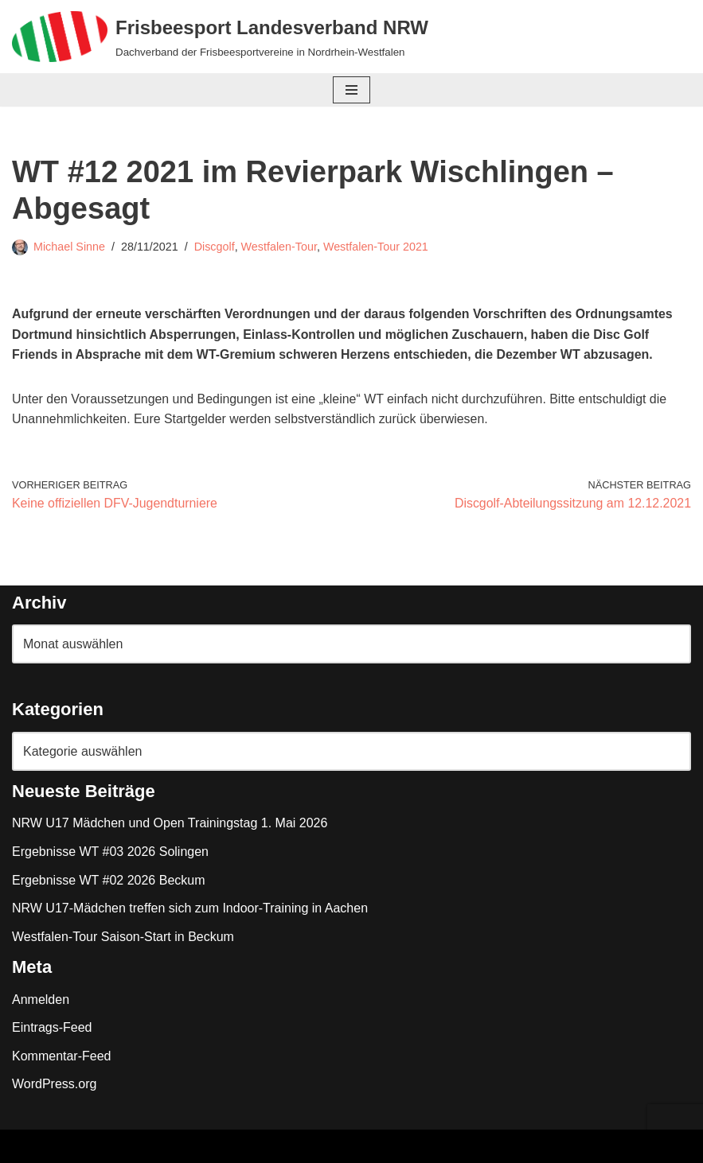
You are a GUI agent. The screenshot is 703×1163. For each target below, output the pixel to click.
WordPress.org (54, 1084)
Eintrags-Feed (52, 1028)
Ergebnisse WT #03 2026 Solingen (110, 852)
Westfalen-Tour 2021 (377, 246)
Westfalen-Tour (280, 246)
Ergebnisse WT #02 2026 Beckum (108, 881)
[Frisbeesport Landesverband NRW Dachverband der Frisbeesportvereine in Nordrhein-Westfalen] (220, 36)
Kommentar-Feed (61, 1057)
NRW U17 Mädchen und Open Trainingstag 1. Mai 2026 (169, 823)
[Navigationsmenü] (351, 89)
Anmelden (40, 999)
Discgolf (214, 246)
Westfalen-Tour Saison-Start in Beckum (123, 937)
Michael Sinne (69, 246)
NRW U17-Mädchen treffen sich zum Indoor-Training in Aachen (190, 909)
